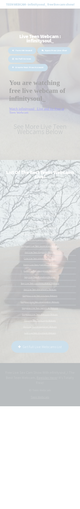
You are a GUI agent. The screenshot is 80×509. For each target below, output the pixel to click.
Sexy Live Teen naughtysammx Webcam (40, 233)
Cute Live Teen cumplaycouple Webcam (40, 215)
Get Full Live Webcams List (40, 347)
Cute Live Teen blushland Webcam (40, 333)
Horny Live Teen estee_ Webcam (40, 221)
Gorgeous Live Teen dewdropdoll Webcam (40, 302)
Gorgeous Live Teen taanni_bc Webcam (40, 308)
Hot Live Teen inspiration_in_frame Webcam (40, 240)
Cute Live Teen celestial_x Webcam (40, 258)
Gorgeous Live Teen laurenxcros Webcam (40, 246)
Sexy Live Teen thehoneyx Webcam (40, 277)
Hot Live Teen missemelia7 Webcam (40, 327)
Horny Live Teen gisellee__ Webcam (40, 264)
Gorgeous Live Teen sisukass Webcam (40, 296)
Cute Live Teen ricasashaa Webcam (40, 227)
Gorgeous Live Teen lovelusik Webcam (40, 314)
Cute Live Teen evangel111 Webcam (40, 271)
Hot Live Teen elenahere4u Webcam (40, 289)
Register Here (47, 377)
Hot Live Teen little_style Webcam (40, 320)
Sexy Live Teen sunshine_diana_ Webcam (40, 283)
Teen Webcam (40, 397)
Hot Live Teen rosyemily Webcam (40, 252)
